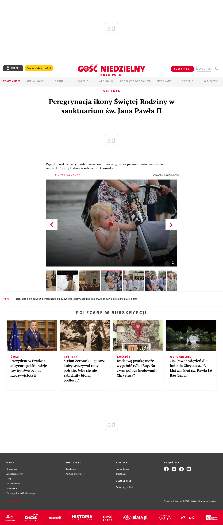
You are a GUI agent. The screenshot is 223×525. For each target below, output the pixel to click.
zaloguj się (204, 69)
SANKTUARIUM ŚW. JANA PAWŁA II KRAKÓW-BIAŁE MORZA (109, 298)
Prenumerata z (39, 68)
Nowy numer (12, 81)
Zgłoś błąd (14, 501)
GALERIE (83, 81)
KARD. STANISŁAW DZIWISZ (28, 298)
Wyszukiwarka (217, 68)
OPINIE (59, 81)
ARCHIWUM (106, 81)
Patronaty (163, 81)
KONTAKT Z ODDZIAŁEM (135, 81)
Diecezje (187, 81)
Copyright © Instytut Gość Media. (178, 501)
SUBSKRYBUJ (182, 69)
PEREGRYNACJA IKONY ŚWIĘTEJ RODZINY (61, 298)
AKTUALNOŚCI (35, 81)
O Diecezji (211, 81)
